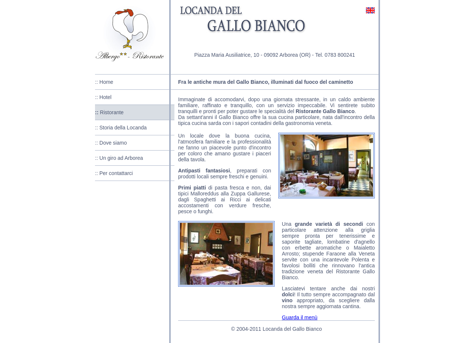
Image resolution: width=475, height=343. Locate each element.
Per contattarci (116, 173)
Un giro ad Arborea (121, 158)
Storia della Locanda (123, 128)
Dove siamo (113, 143)
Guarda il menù (300, 317)
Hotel (105, 97)
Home (106, 82)
